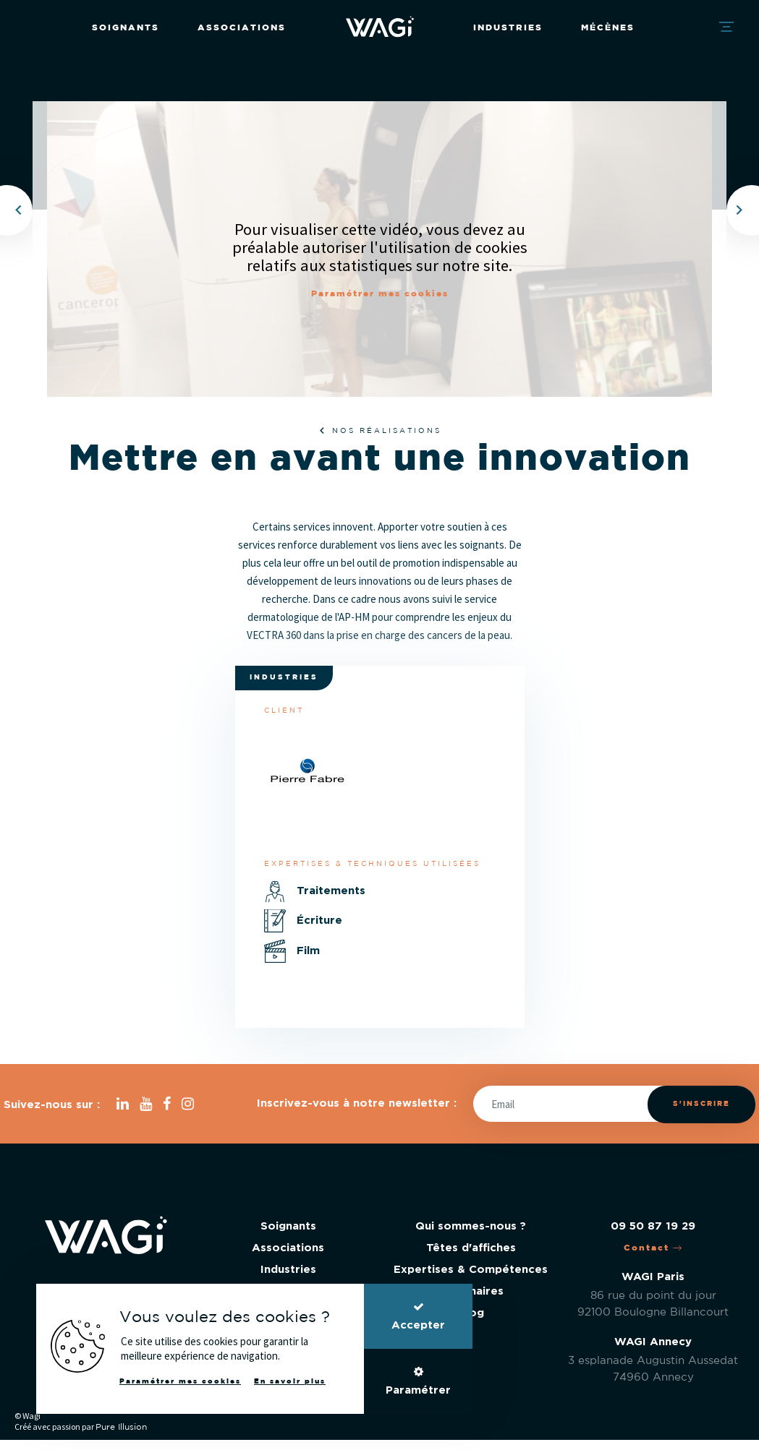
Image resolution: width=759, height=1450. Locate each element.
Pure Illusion (121, 1427)
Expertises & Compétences (471, 1269)
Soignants (125, 28)
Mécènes (608, 28)
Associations (242, 28)
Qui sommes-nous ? (470, 1226)
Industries (508, 28)
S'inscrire (701, 1104)
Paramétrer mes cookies (380, 294)
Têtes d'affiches (471, 1248)
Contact (653, 1248)
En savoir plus (290, 1381)
